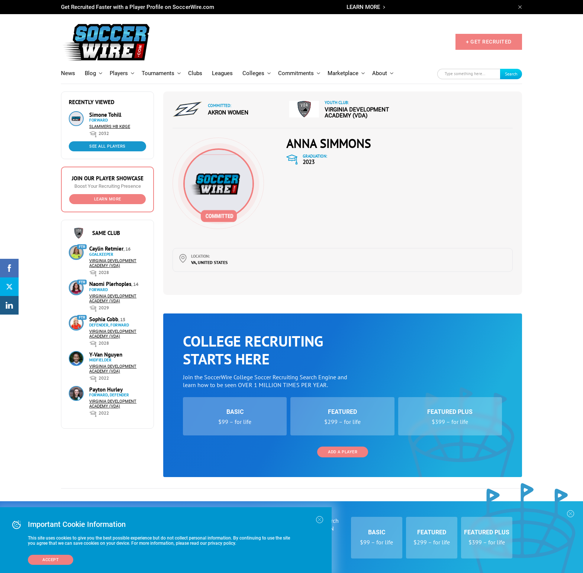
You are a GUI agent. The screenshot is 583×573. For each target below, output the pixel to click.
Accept (50, 559)
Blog (90, 73)
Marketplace (343, 73)
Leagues (222, 73)
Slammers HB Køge (109, 126)
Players (119, 73)
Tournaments (158, 73)
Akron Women (228, 112)
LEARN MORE (363, 7)
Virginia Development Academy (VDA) (112, 263)
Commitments (296, 73)
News (68, 73)
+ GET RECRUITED (489, 42)
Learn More (107, 199)
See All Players (107, 146)
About (379, 73)
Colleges (253, 73)
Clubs (195, 73)
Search (511, 74)
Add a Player (342, 452)
